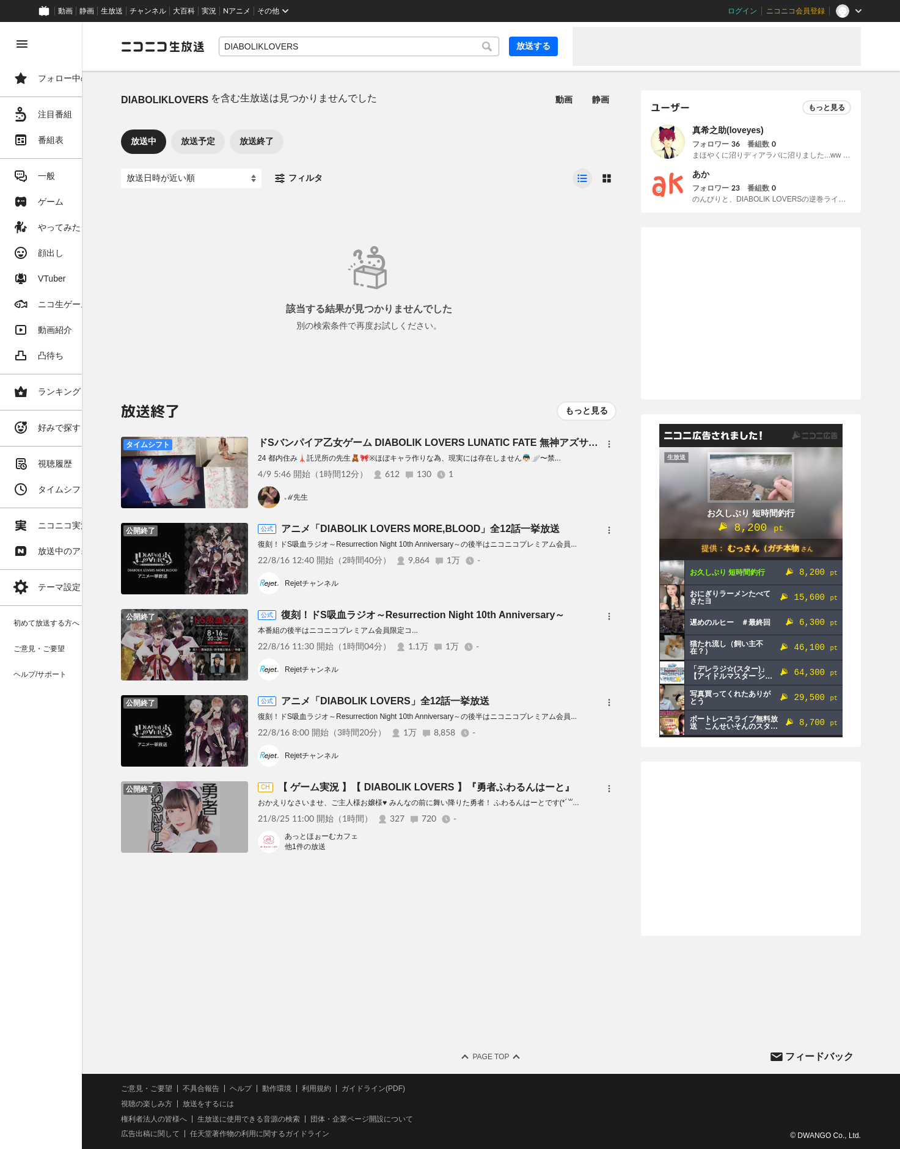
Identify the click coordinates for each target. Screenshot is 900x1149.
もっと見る (586, 410)
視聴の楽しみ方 (201, 1104)
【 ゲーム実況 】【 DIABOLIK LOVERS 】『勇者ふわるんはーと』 (480, 787)
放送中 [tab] (198, 141)
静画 (86, 11)
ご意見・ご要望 (201, 1088)
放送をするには (263, 1103)
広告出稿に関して (205, 1133)
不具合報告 (256, 1088)
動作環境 (331, 1088)
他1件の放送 (360, 846)
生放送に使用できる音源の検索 (303, 1119)
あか (700, 174)
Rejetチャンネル (366, 583)
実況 (209, 11)
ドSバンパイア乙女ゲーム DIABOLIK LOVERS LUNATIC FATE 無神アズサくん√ (490, 442)
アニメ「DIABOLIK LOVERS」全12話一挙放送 (440, 701)
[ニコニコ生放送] (217, 46)
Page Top (518, 1056)
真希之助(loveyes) (728, 130)
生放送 (112, 11)
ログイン (742, 11)
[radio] (582, 178)
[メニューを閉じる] (22, 44)
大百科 (184, 11)
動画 (65, 11)
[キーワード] (386, 46)
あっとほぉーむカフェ (376, 836)
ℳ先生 (351, 497)
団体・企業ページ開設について (416, 1119)
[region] (68, 585)
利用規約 (371, 1088)
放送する (533, 46)
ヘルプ (296, 1088)
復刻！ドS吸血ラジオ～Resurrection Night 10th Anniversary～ (478, 615)
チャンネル (148, 11)
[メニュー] (609, 444)
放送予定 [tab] (253, 141)
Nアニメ (237, 11)
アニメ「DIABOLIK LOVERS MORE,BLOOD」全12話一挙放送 (475, 528)
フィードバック (819, 1056)
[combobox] (386, 46)
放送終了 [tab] (312, 141)
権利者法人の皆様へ (209, 1119)
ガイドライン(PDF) (428, 1088)
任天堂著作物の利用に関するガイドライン (314, 1133)
